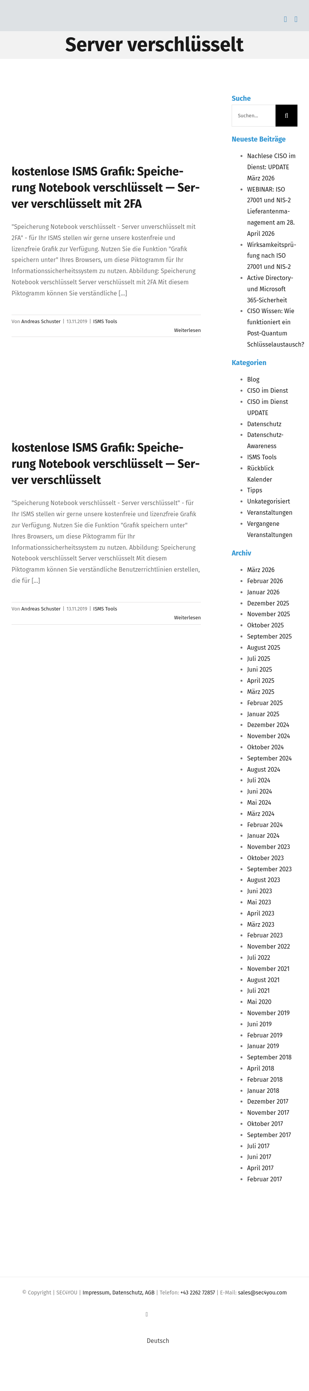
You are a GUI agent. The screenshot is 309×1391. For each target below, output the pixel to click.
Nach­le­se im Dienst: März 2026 (271, 167)
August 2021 (263, 980)
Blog (253, 379)
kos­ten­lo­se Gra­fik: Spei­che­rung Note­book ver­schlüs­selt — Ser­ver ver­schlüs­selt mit (106, 188)
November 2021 (268, 968)
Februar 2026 (265, 581)
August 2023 (263, 880)
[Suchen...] (254, 116)
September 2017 (269, 1135)
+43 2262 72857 (197, 1292)
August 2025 (263, 647)
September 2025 (269, 636)
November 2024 (268, 736)
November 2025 (268, 614)
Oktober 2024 (265, 747)
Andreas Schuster (41, 321)
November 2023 (268, 847)
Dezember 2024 (268, 725)
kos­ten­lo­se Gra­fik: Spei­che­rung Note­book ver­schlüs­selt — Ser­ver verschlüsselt (106, 464)
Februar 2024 (265, 825)
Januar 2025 (263, 714)
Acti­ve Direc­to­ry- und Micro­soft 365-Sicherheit (270, 289)
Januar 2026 (263, 592)
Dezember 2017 (267, 1101)
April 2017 (260, 1168)
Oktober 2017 (265, 1123)
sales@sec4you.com (262, 1292)
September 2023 (269, 869)
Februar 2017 (264, 1179)
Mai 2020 (259, 1002)
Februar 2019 (264, 1035)
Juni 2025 (259, 669)
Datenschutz (264, 424)
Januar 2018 (263, 1090)
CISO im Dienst (267, 390)
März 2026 (261, 570)
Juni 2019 (259, 1024)
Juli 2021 (258, 990)
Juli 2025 (258, 658)
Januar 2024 (263, 835)
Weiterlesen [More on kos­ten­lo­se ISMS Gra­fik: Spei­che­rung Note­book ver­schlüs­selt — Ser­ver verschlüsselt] (187, 617)
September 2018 (269, 1057)
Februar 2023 (265, 935)
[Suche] (286, 116)
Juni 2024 (259, 791)
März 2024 (260, 813)
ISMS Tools (105, 321)
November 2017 (268, 1112)
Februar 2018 (264, 1079)
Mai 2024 (259, 802)
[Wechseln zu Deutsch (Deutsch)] (154, 1341)
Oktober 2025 (265, 625)
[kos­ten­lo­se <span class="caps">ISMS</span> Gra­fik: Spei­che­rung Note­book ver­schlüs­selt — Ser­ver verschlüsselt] (73, 401)
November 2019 (268, 1013)
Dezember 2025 (268, 603)
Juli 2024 (258, 780)
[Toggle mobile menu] (295, 19)
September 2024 (269, 758)
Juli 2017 (258, 1146)
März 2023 (260, 924)
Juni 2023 (259, 891)
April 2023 (260, 913)
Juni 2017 (259, 1157)
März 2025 (260, 692)
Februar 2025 (265, 703)
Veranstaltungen (269, 512)
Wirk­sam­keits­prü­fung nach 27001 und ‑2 (271, 256)
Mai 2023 (259, 902)
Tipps (254, 490)
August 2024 (263, 769)
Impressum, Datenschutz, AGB (119, 1292)
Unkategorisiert (268, 501)
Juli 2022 (258, 957)
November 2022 (268, 946)
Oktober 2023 (265, 858)
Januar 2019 (263, 1046)
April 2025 (260, 680)
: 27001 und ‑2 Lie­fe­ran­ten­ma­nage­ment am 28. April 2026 (271, 211)
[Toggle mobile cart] (285, 19)
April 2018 (260, 1068)
